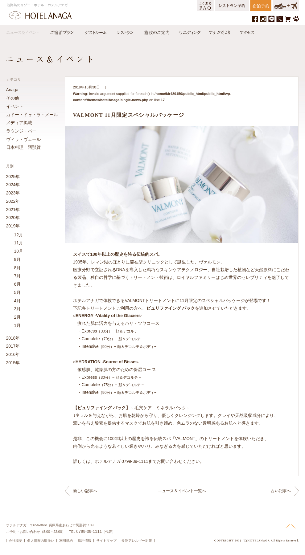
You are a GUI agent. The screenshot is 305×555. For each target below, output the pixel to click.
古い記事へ (281, 490)
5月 (17, 292)
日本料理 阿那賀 (23, 147)
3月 (17, 308)
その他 (12, 98)
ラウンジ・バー (21, 131)
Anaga (12, 89)
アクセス (245, 31)
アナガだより (220, 31)
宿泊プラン (61, 31)
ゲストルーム (95, 31)
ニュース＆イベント (25, 31)
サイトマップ (106, 540)
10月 (18, 251)
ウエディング (189, 31)
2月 (17, 317)
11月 (18, 242)
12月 (18, 234)
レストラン (125, 31)
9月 (17, 259)
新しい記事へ (85, 490)
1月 (17, 325)
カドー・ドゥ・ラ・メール (32, 114)
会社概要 (15, 540)
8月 (17, 267)
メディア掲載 (19, 122)
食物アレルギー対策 (137, 540)
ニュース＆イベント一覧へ (182, 490)
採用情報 (84, 540)
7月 (17, 275)
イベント (14, 106)
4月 (17, 300)
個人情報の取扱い (40, 540)
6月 (17, 284)
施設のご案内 (156, 31)
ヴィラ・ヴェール (23, 139)
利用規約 (66, 540)
